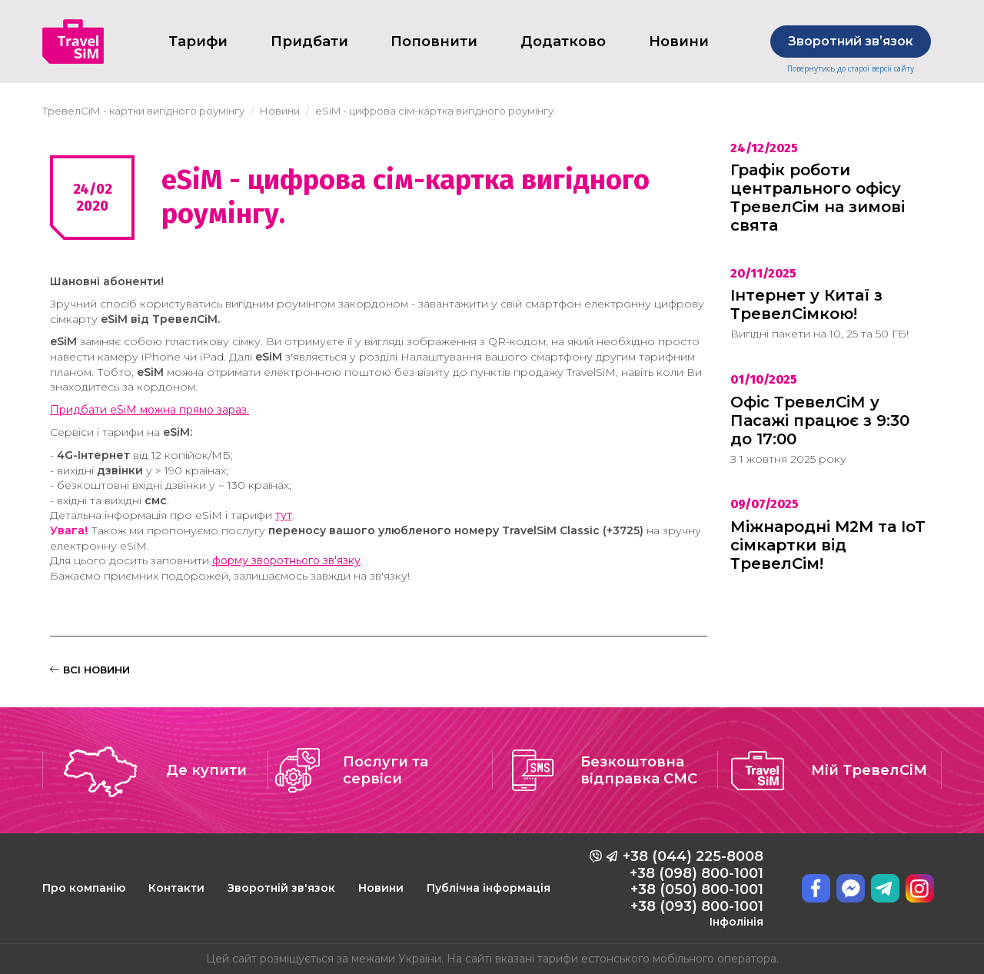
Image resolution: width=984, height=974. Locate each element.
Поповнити (434, 41)
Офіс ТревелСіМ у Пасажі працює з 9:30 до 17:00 (819, 420)
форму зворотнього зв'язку (286, 560)
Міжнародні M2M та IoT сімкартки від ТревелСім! (828, 545)
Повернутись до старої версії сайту (850, 69)
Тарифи (198, 41)
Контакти (176, 888)
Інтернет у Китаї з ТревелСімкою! (806, 304)
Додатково (563, 41)
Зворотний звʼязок (850, 41)
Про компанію (83, 888)
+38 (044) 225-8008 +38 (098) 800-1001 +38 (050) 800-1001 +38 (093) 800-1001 (693, 888)
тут (283, 515)
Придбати (309, 41)
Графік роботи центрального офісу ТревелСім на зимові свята (817, 197)
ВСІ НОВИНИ (90, 669)
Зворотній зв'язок (281, 888)
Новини (381, 888)
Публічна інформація (488, 888)
